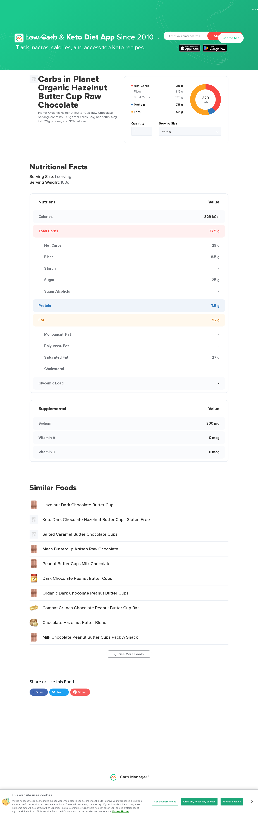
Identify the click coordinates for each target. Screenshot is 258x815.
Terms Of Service (234, 9)
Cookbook (158, 21)
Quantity (137, 123)
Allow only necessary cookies (199, 803)
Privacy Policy (210, 9)
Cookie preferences (165, 803)
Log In (208, 21)
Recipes (120, 21)
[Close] (252, 803)
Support (176, 21)
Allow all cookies (232, 803)
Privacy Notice (120, 813)
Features (82, 21)
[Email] (185, 36)
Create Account (224, 36)
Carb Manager (34, 21)
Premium (103, 21)
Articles (137, 21)
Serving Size (168, 123)
